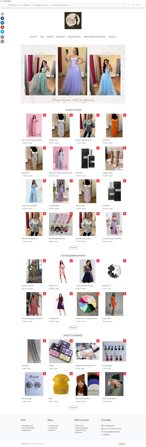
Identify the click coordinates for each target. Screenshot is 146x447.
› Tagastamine (26, 430)
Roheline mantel (28, 286)
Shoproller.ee (122, 444)
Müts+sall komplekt (83, 398)
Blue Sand (79, 173)
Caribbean (106, 206)
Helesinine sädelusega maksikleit (60, 173)
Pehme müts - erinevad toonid (86, 318)
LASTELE (112, 36)
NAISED (50, 36)
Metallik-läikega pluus (83, 140)
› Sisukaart (51, 430)
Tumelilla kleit (54, 318)
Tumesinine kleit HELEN (84, 286)
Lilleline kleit (53, 140)
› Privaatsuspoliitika (28, 428)
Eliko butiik (25, 443)
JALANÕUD (60, 36)
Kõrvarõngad (107, 366)
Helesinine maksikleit (29, 206)
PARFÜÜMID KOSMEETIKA (94, 36)
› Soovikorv (78, 432)
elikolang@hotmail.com (112, 432)
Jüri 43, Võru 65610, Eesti (112, 429)
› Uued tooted (52, 428)
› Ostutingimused (27, 426)
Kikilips (51, 366)
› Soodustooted (53, 426)
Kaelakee (25, 366)
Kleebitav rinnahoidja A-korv (86, 366)
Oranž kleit (106, 140)
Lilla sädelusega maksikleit (111, 238)
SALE (42, 36)
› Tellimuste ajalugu (81, 428)
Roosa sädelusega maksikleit (32, 140)
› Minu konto (79, 426)
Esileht (33, 36)
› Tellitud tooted (80, 430)
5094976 (107, 435)
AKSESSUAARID (74, 36)
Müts (51, 398)
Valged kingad (107, 173)
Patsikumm (106, 286)
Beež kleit (25, 173)
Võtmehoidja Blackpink (57, 238)
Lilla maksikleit (54, 206)
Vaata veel (73, 247)
